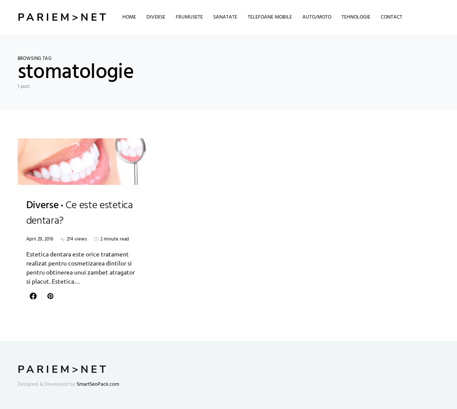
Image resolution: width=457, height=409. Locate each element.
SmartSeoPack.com (98, 384)
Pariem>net (63, 17)
